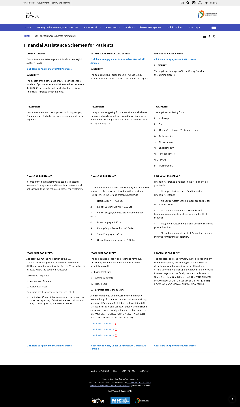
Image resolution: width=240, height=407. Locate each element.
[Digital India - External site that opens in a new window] (203, 20)
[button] (214, 27)
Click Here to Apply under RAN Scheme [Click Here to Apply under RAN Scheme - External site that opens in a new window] (175, 59)
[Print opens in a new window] (204, 36)
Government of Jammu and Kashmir (53, 2)
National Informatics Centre (139, 382)
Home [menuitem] (28, 27)
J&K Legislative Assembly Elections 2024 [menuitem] (57, 27)
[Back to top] (232, 399)
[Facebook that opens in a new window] (209, 36)
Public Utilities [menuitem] (176, 27)
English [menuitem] (213, 2)
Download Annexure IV (103, 335)
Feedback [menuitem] (144, 370)
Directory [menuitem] (194, 27)
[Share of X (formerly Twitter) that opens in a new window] (214, 36)
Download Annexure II (103, 323)
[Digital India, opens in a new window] (142, 401)
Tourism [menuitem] (129, 27)
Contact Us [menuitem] (128, 370)
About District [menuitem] (92, 27)
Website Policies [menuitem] (100, 370)
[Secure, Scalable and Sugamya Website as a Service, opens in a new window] (98, 401)
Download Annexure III (103, 329)
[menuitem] (182, 3)
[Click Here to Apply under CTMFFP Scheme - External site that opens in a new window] (49, 68)
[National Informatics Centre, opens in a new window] (120, 401)
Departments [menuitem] (113, 27)
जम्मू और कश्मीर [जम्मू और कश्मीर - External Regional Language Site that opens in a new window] (29, 2)
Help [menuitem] (115, 370)
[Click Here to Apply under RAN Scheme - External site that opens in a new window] (175, 345)
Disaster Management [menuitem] (150, 27)
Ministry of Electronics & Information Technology (110, 385)
